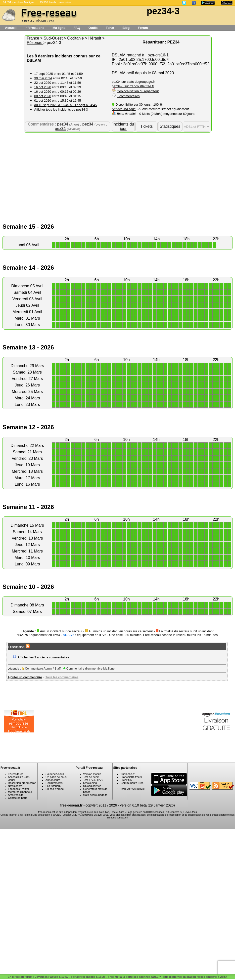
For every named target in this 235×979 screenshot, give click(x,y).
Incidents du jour (123, 126)
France (33, 38)
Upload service (92, 785)
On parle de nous (56, 776)
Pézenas (35, 43)
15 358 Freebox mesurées (55, 2)
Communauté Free (132, 782)
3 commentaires (128, 96)
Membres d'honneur (20, 791)
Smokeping (90, 782)
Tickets (146, 126)
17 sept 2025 (43, 74)
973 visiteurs (15, 773)
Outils (93, 28)
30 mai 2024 (43, 78)
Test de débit (90, 776)
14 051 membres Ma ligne (18, 2)
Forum (143, 28)
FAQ (77, 28)
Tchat (110, 28)
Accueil (10, 28)
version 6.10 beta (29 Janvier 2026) (147, 805)
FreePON (126, 779)
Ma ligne (58, 28)
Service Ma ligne (124, 109)
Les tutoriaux (53, 785)
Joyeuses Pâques (46, 976)
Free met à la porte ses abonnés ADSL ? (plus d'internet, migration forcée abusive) (162, 976)
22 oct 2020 (42, 83)
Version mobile (92, 773)
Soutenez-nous (55, 773)
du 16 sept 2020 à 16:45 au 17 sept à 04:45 (65, 105)
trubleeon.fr (128, 773)
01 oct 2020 (42, 100)
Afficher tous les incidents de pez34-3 (61, 109)
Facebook (14, 788)
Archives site (15, 794)
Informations (34, 28)
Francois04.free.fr (131, 776)
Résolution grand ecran (22, 782)
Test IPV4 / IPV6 (93, 779)
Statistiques (170, 126)
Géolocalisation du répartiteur (138, 91)
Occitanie (75, 38)
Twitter (25, 788)
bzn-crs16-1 (158, 55)
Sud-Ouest (53, 38)
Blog (126, 28)
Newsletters (15, 785)
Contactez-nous (17, 797)
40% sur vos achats (132, 788)
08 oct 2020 (42, 96)
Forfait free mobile (83, 976)
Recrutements (54, 782)
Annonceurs (53, 779)
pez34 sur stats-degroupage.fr (133, 82)
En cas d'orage (55, 788)
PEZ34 (173, 42)
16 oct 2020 (42, 87)
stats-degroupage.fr (95, 794)
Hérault (94, 38)
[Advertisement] (117, 172)
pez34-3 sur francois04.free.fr (133, 86)
